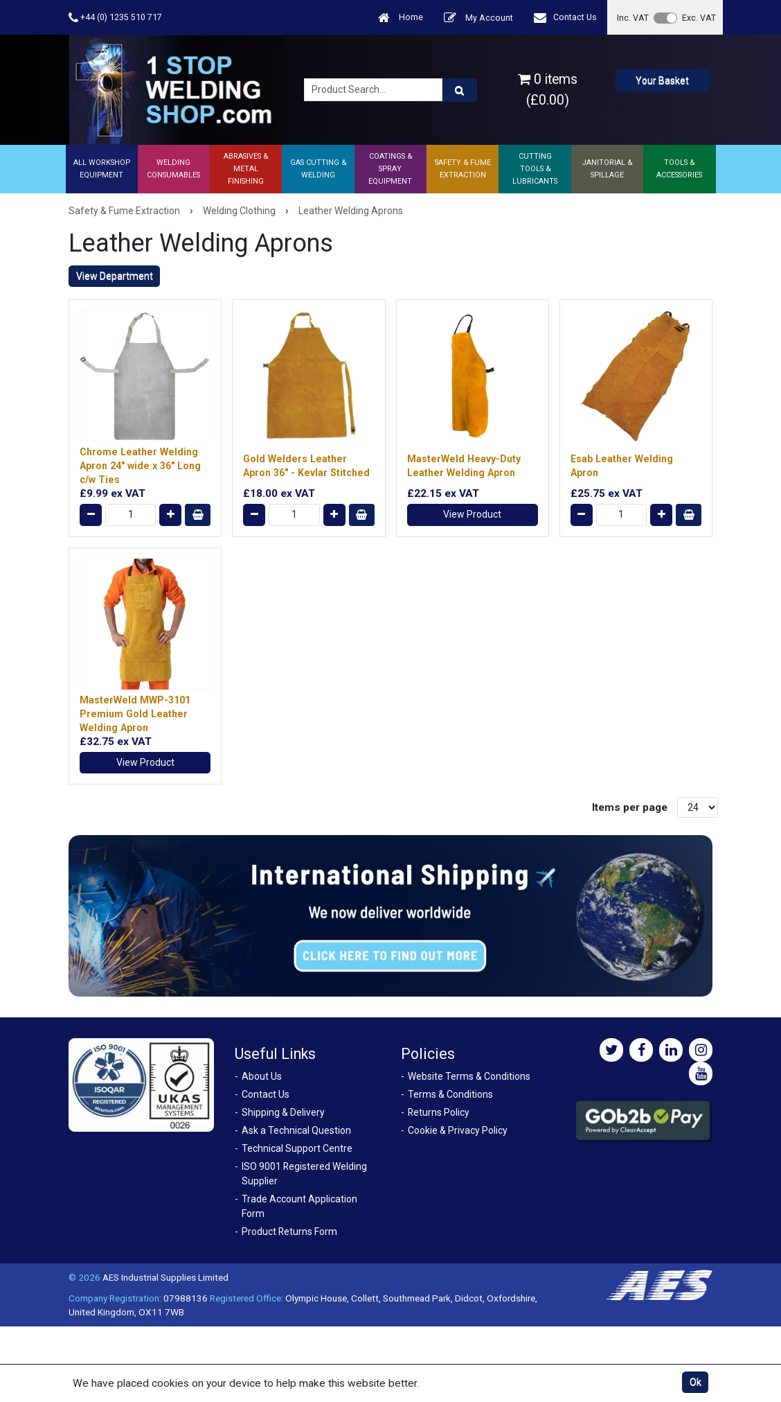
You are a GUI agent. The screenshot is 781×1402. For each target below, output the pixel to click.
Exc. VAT (699, 17)
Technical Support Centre (297, 1148)
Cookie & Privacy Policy (458, 1130)
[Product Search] (459, 90)
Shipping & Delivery (283, 1112)
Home (400, 18)
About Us (262, 1076)
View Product (472, 514)
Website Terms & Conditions (469, 1076)
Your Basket (662, 80)
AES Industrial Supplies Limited (165, 1277)
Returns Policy (438, 1112)
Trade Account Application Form (299, 1206)
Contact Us (565, 18)
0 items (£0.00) (547, 89)
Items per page (629, 807)
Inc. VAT (633, 17)
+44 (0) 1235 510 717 (115, 18)
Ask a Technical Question (296, 1130)
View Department (114, 275)
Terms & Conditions (450, 1094)
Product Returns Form (289, 1231)
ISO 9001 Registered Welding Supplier (304, 1173)
